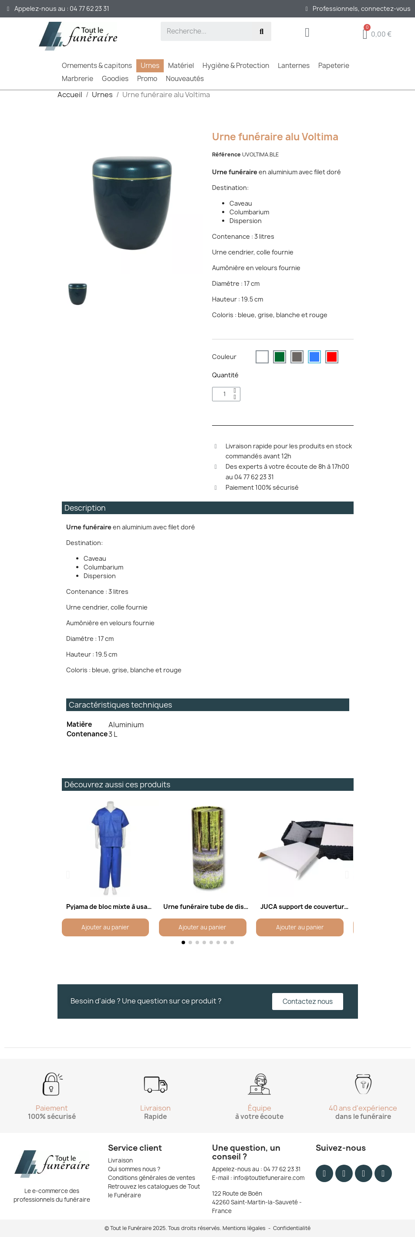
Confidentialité (291, 1228)
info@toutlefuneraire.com (268, 1178)
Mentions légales (244, 1228)
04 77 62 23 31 (281, 1169)
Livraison (120, 1160)
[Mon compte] (307, 34)
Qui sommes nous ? (134, 1169)
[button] (68, 874)
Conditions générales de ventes (151, 1178)
